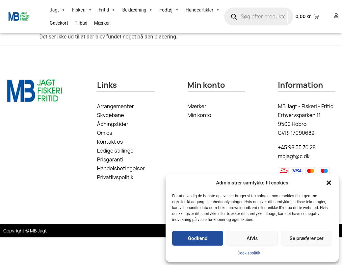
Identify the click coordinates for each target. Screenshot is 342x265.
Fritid (107, 9)
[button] (329, 183)
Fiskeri (82, 9)
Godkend (198, 238)
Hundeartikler (203, 9)
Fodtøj (169, 9)
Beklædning (137, 9)
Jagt (58, 9)
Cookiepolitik (248, 253)
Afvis (252, 238)
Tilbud (81, 23)
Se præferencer (307, 238)
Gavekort (59, 23)
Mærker (102, 23)
